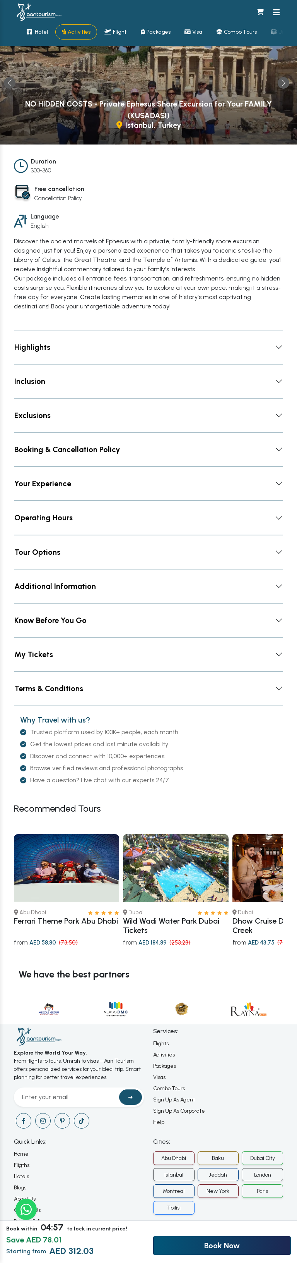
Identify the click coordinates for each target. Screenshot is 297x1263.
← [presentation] (9, 83)
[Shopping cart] (260, 12)
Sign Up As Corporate (179, 1111)
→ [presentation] (283, 83)
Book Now (222, 1245)
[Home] (39, 12)
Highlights (32, 347)
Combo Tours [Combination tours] (236, 32)
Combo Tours (169, 1088)
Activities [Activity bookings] (76, 32)
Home (21, 1154)
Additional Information (55, 586)
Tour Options (37, 552)
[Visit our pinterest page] (62, 1121)
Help (158, 1122)
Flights (161, 1043)
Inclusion (29, 381)
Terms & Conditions (48, 688)
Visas (159, 1077)
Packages (164, 1066)
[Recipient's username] (67, 1097)
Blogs (20, 1187)
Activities (164, 1054)
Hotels (21, 1176)
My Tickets (33, 654)
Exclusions (32, 415)
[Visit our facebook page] (24, 1121)
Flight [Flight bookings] (115, 32)
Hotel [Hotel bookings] (37, 32)
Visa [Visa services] (193, 32)
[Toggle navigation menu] (276, 12)
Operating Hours (43, 517)
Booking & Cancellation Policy (67, 449)
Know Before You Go (50, 620)
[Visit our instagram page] (43, 1121)
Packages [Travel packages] (156, 32)
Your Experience (42, 483)
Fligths (21, 1165)
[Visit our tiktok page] (81, 1121)
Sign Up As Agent (174, 1099)
